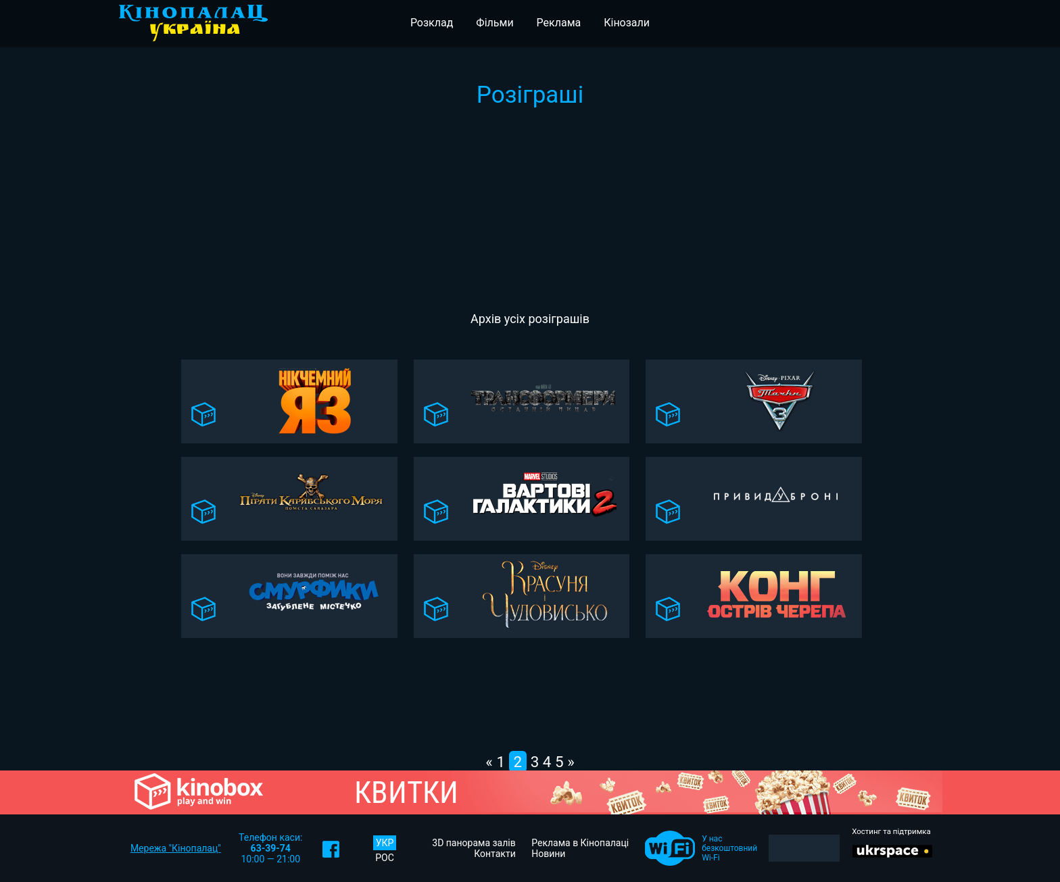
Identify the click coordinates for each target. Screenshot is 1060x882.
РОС (384, 857)
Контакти (495, 853)
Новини (548, 853)
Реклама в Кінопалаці (580, 842)
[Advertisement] (530, 210)
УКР (385, 842)
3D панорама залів (473, 842)
